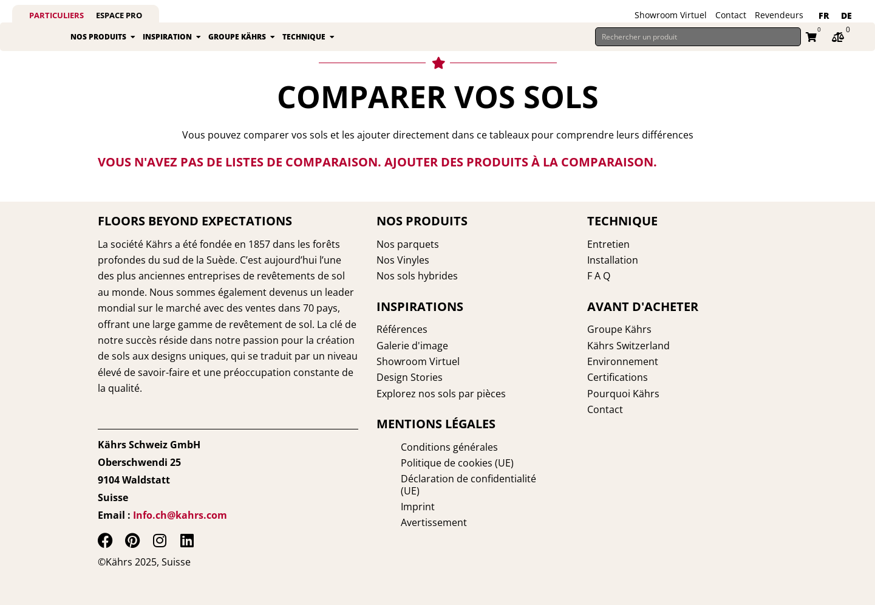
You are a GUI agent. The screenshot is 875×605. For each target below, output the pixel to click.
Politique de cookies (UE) (432, 463)
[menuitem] (823, 16)
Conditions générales (425, 447)
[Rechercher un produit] (698, 43)
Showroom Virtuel (671, 15)
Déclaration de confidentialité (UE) (454, 478)
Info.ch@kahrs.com (180, 515)
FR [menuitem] (824, 15)
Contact (730, 15)
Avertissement (409, 510)
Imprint (393, 494)
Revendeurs (779, 15)
